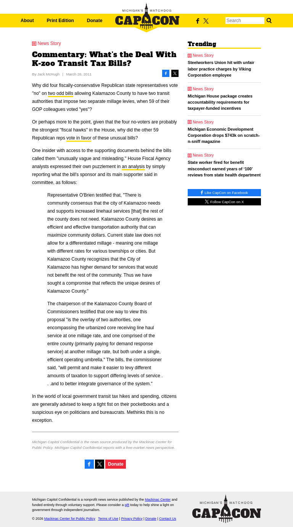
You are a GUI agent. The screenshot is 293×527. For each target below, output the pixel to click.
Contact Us (167, 519)
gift (127, 505)
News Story (49, 43)
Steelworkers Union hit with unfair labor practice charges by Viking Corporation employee (221, 68)
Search (269, 20)
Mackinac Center (158, 499)
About (27, 20)
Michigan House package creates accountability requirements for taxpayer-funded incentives (220, 102)
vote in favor (78, 138)
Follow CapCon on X (224, 202)
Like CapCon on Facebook (224, 193)
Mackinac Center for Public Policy (69, 519)
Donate (95, 20)
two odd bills (60, 93)
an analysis (133, 166)
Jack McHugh (48, 74)
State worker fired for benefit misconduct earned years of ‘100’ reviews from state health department (224, 168)
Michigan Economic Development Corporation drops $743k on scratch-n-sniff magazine (224, 135)
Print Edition (60, 20)
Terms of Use (108, 519)
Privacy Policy (131, 519)
